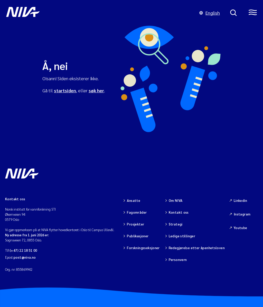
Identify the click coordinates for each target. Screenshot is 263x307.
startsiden (65, 90)
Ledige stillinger (182, 236)
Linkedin (240, 200)
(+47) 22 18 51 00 (23, 250)
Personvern (178, 259)
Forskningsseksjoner (143, 248)
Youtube (240, 227)
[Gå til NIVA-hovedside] (97, 13)
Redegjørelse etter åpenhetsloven (197, 248)
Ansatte (133, 200)
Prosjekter (135, 224)
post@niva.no (25, 257)
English (209, 13)
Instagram (242, 214)
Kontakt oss (179, 212)
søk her (96, 90)
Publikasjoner (137, 236)
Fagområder (137, 212)
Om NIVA (176, 200)
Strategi (176, 224)
